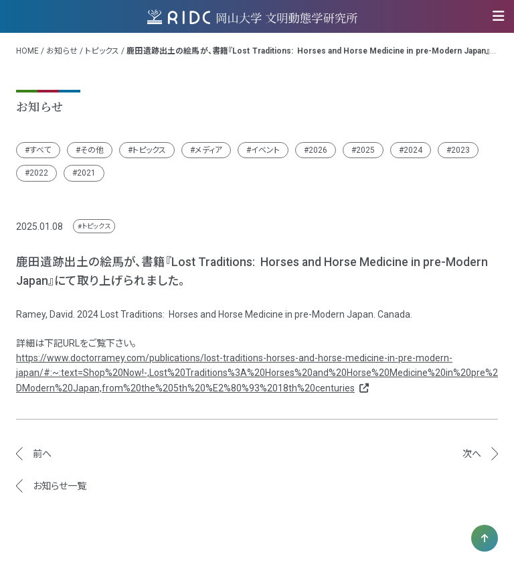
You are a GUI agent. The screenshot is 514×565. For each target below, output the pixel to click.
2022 (38, 173)
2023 (460, 150)
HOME (27, 51)
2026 (318, 150)
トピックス (102, 51)
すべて (40, 150)
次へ (471, 453)
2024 (413, 150)
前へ (42, 453)
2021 (86, 173)
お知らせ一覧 (59, 486)
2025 (365, 150)
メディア (208, 150)
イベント (265, 150)
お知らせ (62, 51)
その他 (92, 150)
